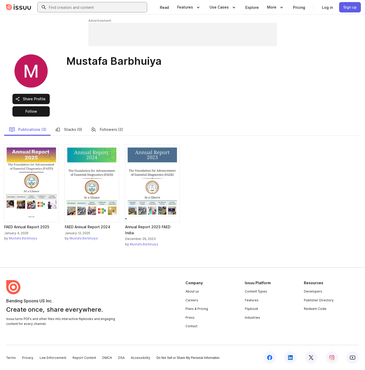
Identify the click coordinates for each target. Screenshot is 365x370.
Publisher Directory (319, 300)
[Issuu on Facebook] (269, 357)
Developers (313, 291)
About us (192, 291)
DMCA (107, 358)
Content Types (256, 291)
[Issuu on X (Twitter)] (311, 357)
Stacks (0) (68, 129)
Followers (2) (106, 129)
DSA (121, 358)
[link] (164, 7)
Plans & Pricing (196, 309)
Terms (11, 358)
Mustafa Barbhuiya (23, 238)
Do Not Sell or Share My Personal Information (187, 358)
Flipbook (251, 309)
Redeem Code (315, 309)
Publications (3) (27, 129)
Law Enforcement (53, 358)
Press (190, 317)
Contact (191, 326)
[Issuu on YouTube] (352, 357)
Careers (191, 300)
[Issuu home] (18, 7)
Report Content (84, 358)
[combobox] (97, 7)
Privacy (27, 358)
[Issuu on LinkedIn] (290, 357)
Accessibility (140, 358)
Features (252, 300)
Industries (252, 317)
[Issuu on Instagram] (332, 357)
